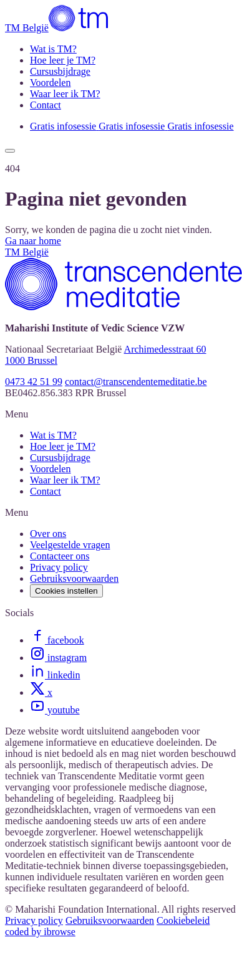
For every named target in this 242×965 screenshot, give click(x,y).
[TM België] (58, 27)
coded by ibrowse (40, 931)
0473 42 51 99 (33, 381)
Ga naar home (33, 240)
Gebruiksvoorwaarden (109, 920)
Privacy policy (34, 920)
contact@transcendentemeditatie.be (136, 381)
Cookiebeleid (183, 920)
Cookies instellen (66, 591)
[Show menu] (10, 151)
